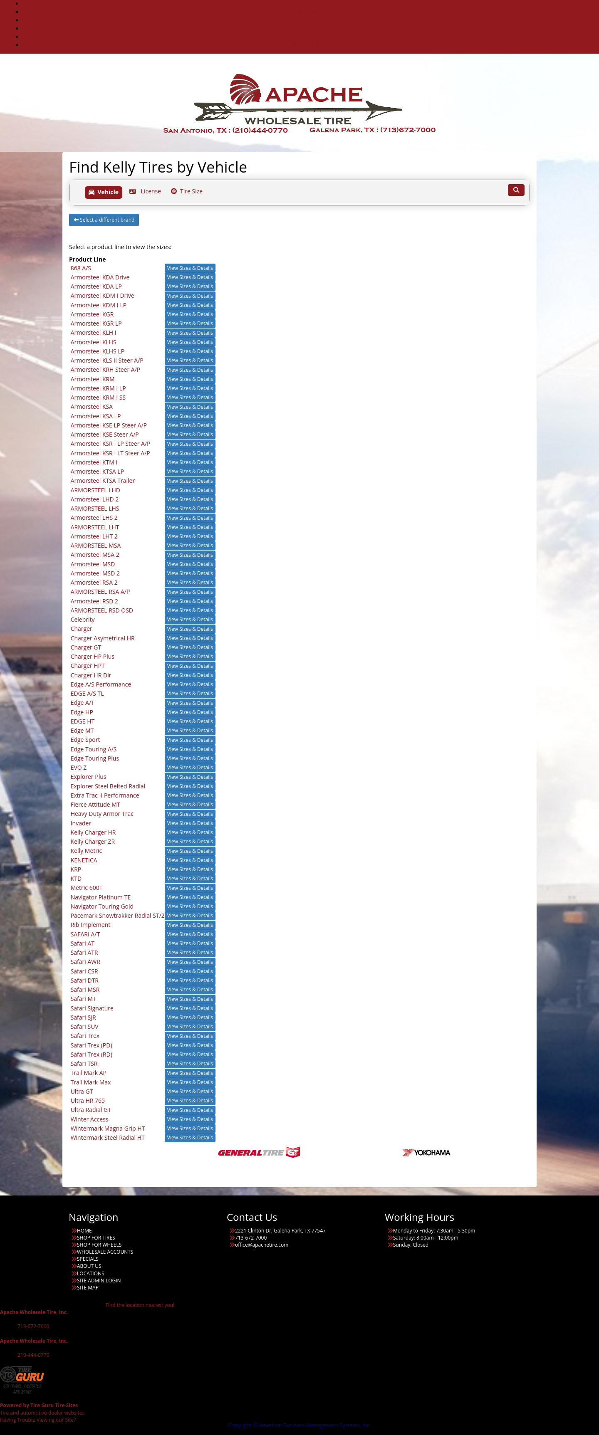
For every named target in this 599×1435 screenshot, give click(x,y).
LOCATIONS (308, 45)
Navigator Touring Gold (102, 906)
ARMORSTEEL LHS (95, 508)
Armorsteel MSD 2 (95, 573)
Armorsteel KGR (92, 314)
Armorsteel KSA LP (96, 416)
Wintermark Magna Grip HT (108, 1128)
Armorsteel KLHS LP (97, 351)
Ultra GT (82, 1091)
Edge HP (82, 712)
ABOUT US (308, 37)
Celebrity (83, 619)
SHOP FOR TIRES (96, 1237)
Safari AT (82, 943)
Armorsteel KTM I (94, 462)
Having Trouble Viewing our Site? (38, 1419)
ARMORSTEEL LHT (95, 527)
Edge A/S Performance (101, 684)
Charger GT (86, 647)
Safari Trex (85, 1036)
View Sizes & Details (190, 268)
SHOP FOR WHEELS (99, 1244)
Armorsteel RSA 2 (94, 582)
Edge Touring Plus (95, 758)
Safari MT (83, 999)
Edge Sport (85, 739)
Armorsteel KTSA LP (97, 471)
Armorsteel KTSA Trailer (103, 480)
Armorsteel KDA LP (96, 286)
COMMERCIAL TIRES (308, 12)
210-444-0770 (33, 1354)
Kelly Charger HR (93, 832)
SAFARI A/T (85, 934)
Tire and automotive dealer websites (42, 1409)
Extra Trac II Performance (105, 795)
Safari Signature (92, 1008)
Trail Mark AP (88, 1073)
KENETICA (84, 860)
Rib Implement (91, 925)
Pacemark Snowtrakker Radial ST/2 (118, 915)
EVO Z (79, 767)
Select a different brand (104, 219)
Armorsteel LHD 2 (95, 499)
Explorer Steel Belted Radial (108, 786)
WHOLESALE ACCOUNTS (308, 20)
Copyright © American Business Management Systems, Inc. (299, 1425)
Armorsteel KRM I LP (98, 388)
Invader (81, 823)
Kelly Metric (86, 851)
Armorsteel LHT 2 (94, 536)
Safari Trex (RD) (91, 1054)
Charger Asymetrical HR (103, 638)
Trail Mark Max (91, 1082)
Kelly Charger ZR (93, 841)
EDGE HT (83, 721)
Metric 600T (87, 888)
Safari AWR (85, 962)
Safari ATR (84, 952)
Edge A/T (82, 702)
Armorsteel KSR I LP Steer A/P (111, 443)
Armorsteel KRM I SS (98, 397)
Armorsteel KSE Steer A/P (105, 434)
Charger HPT (88, 665)
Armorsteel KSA (92, 406)
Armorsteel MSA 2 (95, 554)
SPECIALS (307, 28)
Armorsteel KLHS (93, 342)
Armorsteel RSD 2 (94, 601)
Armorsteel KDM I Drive (102, 295)
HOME (84, 1230)
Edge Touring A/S (94, 749)
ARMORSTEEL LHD (95, 490)
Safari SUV (85, 1026)
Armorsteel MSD (93, 564)
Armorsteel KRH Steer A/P (106, 369)
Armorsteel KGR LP (96, 323)
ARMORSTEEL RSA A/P (100, 591)
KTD (76, 878)
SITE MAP (88, 1287)
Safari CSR (84, 971)
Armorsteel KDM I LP (98, 305)
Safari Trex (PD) (91, 1045)
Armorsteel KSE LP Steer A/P (109, 425)
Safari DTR (85, 980)
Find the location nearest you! (140, 1305)
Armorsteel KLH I (93, 332)
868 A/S (81, 268)
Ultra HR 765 (88, 1100)
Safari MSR (85, 989)
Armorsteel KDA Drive (100, 277)
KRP (76, 869)
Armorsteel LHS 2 (94, 517)
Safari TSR (84, 1063)
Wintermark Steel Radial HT (108, 1137)
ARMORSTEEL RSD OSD (102, 610)
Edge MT (82, 730)
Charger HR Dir (91, 675)
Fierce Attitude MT (95, 804)
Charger (81, 628)
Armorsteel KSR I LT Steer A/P (110, 453)
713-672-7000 (33, 1326)
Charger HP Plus (92, 656)
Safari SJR (83, 1017)
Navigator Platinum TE (101, 897)
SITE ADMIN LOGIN (99, 1280)
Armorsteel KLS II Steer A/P (107, 360)
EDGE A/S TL (87, 693)
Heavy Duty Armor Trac (102, 814)
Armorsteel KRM (93, 379)
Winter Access (90, 1119)
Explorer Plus (88, 776)
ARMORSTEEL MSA (96, 545)
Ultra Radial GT (91, 1110)
